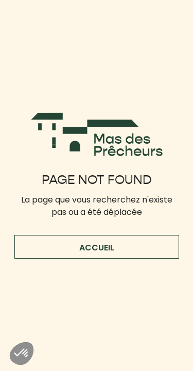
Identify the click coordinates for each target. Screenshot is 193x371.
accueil (96, 248)
